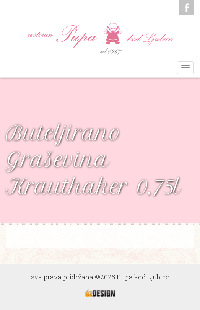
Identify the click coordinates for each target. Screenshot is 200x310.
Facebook (186, 7)
